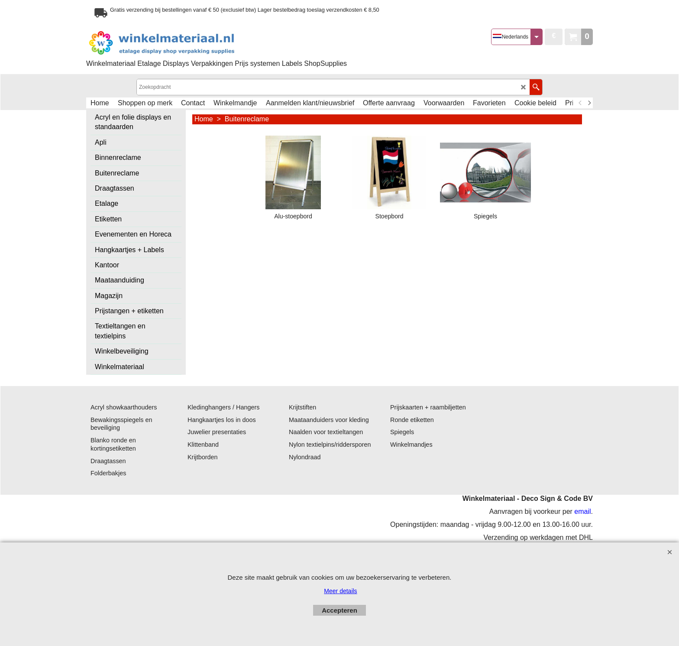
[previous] (580, 103)
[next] (589, 103)
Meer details (340, 591)
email (582, 511)
